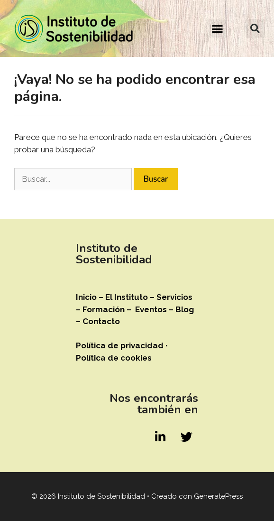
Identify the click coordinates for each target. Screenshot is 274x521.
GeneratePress (218, 496)
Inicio (86, 297)
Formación (103, 309)
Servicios (174, 297)
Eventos (152, 309)
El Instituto (126, 297)
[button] (218, 28)
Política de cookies (114, 358)
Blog (184, 309)
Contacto (101, 321)
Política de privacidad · (121, 345)
